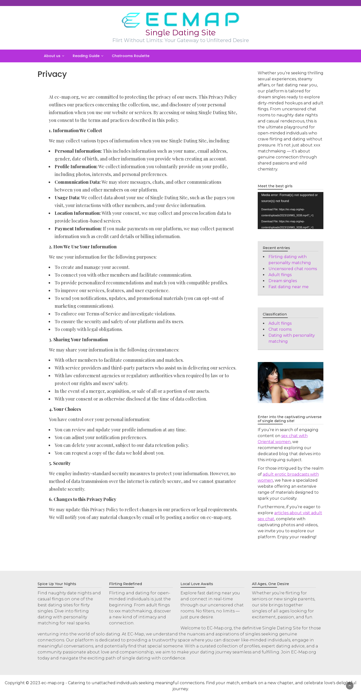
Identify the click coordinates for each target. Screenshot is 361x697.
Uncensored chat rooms (292, 268)
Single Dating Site (180, 32)
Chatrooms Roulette (130, 55)
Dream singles (282, 280)
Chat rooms (280, 329)
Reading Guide (86, 55)
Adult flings (280, 274)
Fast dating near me (288, 286)
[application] (291, 210)
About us (52, 55)
